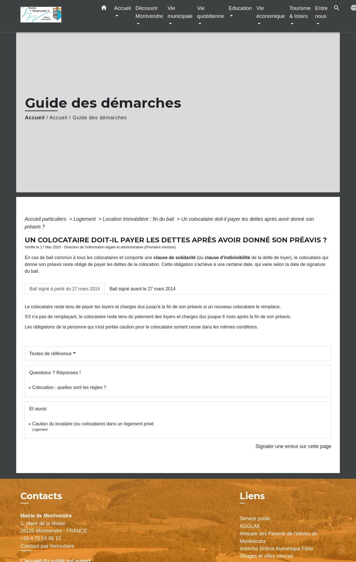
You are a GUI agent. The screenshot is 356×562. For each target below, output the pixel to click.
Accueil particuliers (46, 219)
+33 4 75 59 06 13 (40, 538)
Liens (252, 495)
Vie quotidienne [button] (210, 12)
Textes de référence (50, 353)
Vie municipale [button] (179, 12)
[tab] (65, 288)
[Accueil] (55, 16)
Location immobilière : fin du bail (139, 219)
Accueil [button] (122, 8)
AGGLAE (250, 526)
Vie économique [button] (270, 12)
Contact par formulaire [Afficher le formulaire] (47, 546)
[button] (104, 9)
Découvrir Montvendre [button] (149, 12)
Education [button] (240, 8)
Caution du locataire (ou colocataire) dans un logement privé (93, 423)
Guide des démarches (100, 117)
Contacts (41, 496)
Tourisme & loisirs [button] (300, 12)
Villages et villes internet (266, 556)
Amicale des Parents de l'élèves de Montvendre (278, 537)
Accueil (35, 117)
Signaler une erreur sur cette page (293, 446)
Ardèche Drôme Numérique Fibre (276, 548)
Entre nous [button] (321, 12)
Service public (255, 518)
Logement (85, 219)
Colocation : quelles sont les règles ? (69, 387)
